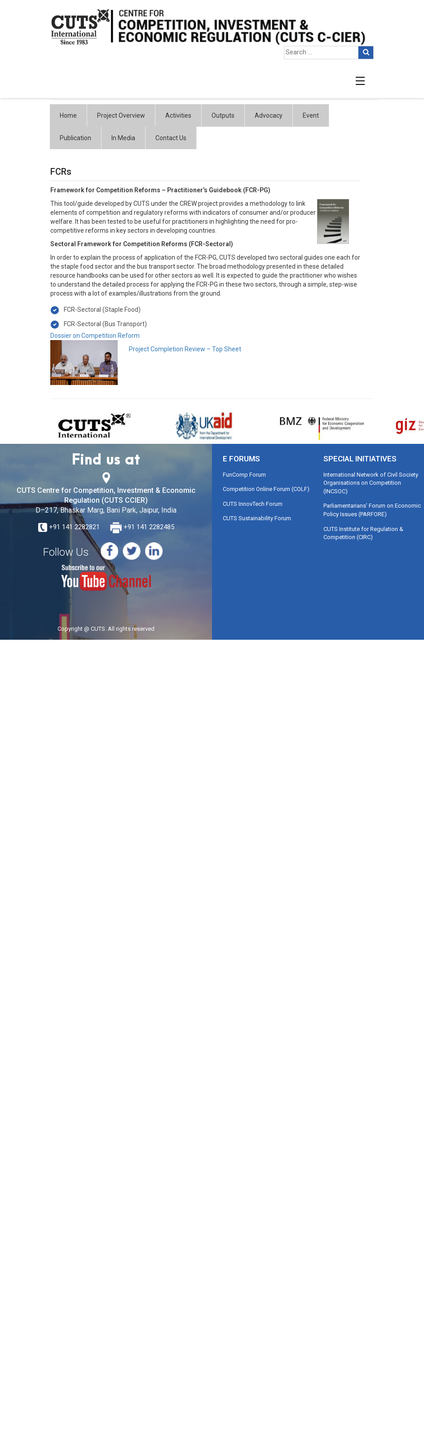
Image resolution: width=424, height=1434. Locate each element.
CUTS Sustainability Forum (257, 518)
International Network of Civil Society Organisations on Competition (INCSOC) (370, 483)
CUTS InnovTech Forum (253, 503)
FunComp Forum (244, 474)
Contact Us (170, 138)
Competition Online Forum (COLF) (266, 489)
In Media (123, 138)
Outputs (223, 115)
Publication (75, 138)
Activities (178, 115)
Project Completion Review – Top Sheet (185, 349)
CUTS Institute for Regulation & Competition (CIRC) (363, 533)
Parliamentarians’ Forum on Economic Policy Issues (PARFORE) (372, 510)
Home (68, 115)
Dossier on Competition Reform (95, 335)
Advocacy (269, 115)
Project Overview (121, 115)
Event (311, 115)
